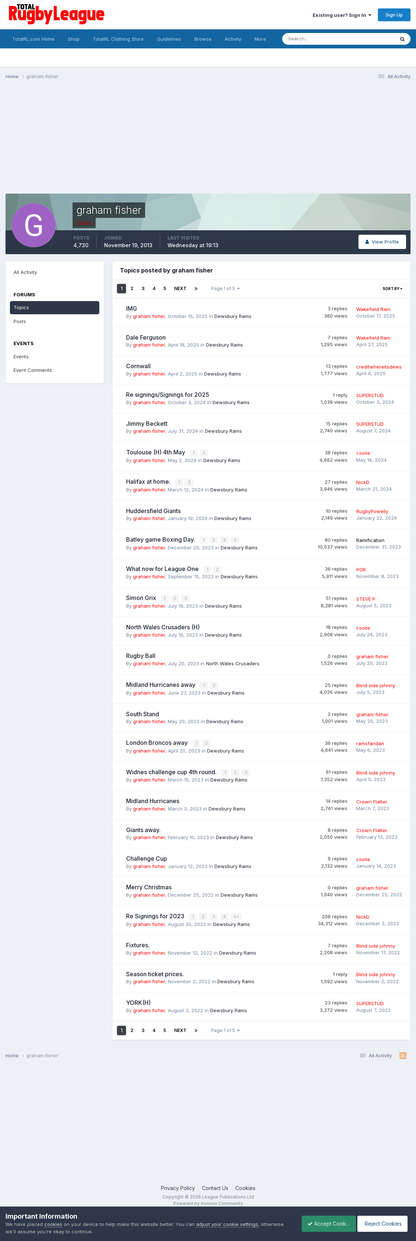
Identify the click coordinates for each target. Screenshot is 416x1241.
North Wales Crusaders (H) (163, 625)
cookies (53, 1224)
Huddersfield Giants (153, 510)
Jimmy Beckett (146, 423)
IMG (131, 308)
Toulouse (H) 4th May (156, 452)
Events (21, 356)
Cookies (245, 1185)
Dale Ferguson (146, 337)
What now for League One (163, 567)
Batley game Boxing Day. (161, 538)
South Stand (142, 712)
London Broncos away (157, 740)
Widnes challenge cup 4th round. (172, 769)
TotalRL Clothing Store (118, 39)
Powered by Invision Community (208, 1201)
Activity (233, 39)
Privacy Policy (178, 1185)
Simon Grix (142, 596)
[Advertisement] (138, 142)
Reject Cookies (383, 1223)
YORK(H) (138, 1000)
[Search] (318, 39)
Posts (20, 321)
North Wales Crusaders (232, 662)
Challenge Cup (146, 856)
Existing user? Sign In (342, 15)
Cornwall (138, 366)
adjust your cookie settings (227, 1224)
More (260, 39)
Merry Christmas (149, 885)
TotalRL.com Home (33, 39)
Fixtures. (138, 942)
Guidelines (169, 39)
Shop (74, 39)
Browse (202, 39)
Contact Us (215, 1185)
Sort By (392, 288)
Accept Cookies (324, 1223)
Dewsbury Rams (232, 316)
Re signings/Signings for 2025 (167, 394)
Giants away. (143, 827)
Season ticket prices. (155, 971)
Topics (21, 307)
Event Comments (33, 370)
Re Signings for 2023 (156, 913)
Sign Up (394, 15)
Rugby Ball (140, 654)
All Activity (25, 272)
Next (180, 288)
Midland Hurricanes (152, 798)
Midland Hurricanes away (161, 683)
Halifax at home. (149, 481)
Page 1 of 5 (225, 288)
